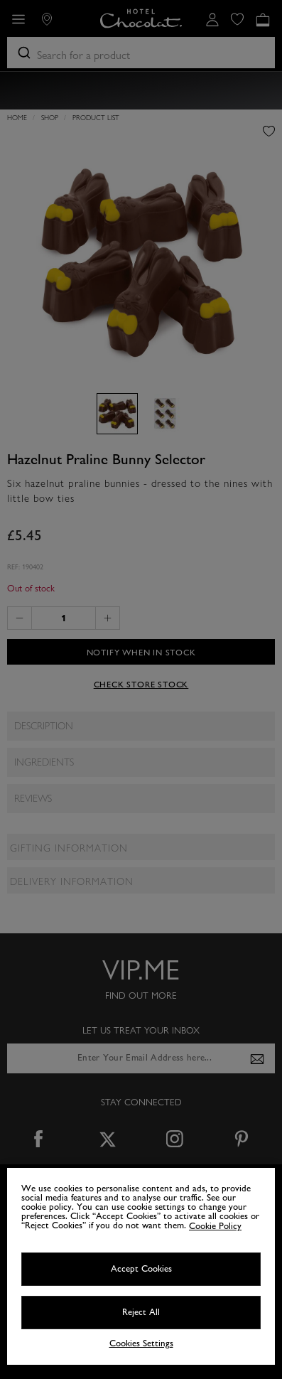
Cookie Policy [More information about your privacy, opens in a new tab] (215, 1226)
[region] (141, 1266)
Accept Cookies (141, 1269)
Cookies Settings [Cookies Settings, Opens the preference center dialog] (141, 1343)
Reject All (141, 1312)
